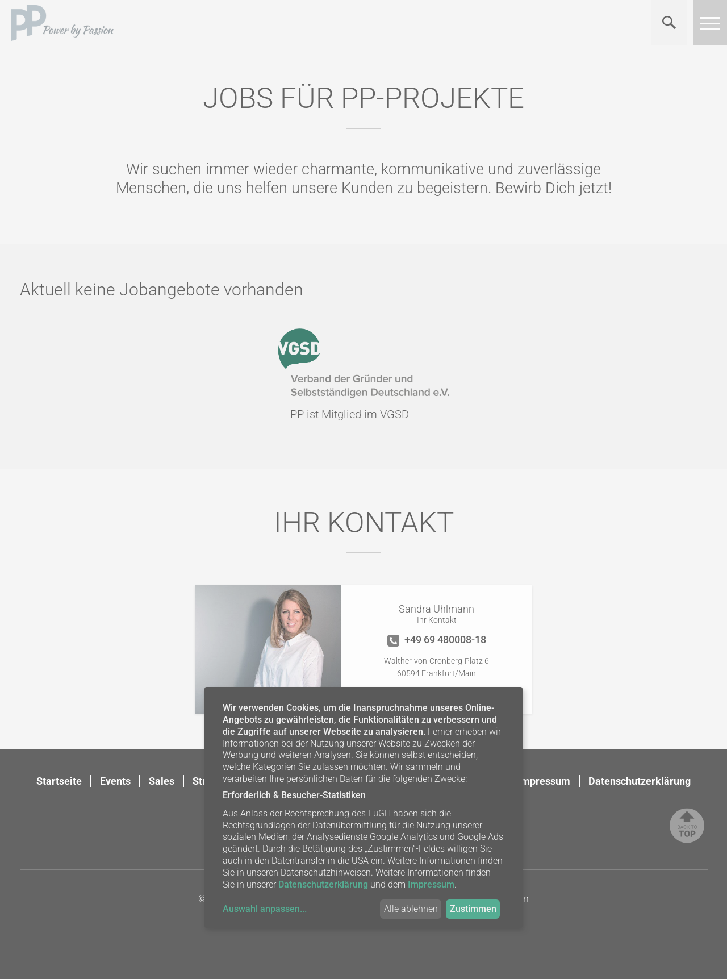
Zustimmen (473, 908)
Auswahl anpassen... (265, 908)
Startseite (59, 781)
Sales (161, 781)
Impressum (544, 781)
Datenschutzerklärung (639, 781)
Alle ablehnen (411, 908)
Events (115, 781)
